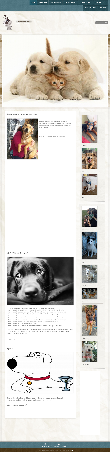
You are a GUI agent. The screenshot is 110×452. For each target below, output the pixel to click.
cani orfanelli (23, 21)
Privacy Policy (69, 450)
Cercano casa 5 (90, 8)
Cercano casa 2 (70, 3)
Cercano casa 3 (85, 3)
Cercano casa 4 (100, 3)
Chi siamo (43, 3)
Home (33, 3)
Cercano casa (56, 3)
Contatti (103, 8)
